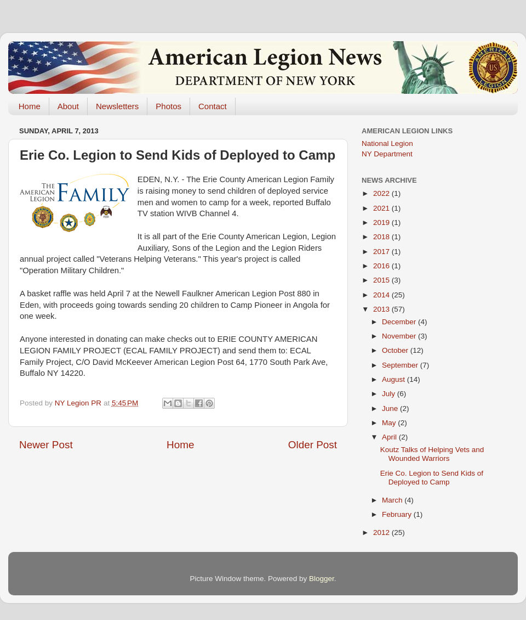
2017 (382, 251)
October (396, 350)
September (401, 365)
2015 (382, 280)
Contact (212, 106)
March (393, 500)
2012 (382, 532)
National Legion (387, 143)
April (390, 437)
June (391, 408)
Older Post (312, 444)
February (398, 514)
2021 (382, 208)
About (68, 106)
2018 (382, 237)
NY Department (387, 154)
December (400, 322)
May (390, 423)
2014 (382, 295)
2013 (382, 309)
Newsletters (117, 106)
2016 (382, 266)
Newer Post (46, 444)
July (389, 394)
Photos (168, 106)
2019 (382, 222)
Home (30, 106)
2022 (382, 193)
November (400, 336)
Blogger (321, 578)
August (394, 379)
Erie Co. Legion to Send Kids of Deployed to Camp (431, 477)
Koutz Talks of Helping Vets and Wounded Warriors (432, 454)
